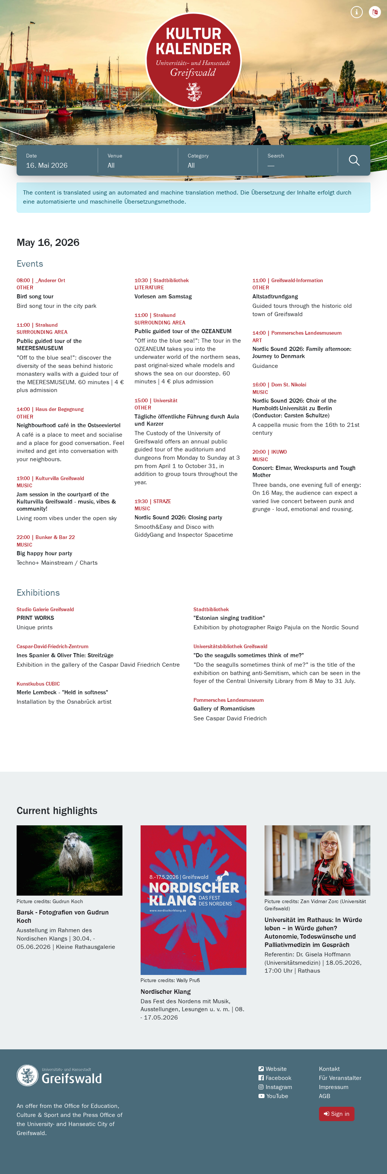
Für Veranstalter (340, 1078)
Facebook (275, 1078)
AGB (324, 1096)
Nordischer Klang (165, 992)
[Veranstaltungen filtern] (354, 160)
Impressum (333, 1087)
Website (273, 1069)
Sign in (337, 1114)
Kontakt (329, 1069)
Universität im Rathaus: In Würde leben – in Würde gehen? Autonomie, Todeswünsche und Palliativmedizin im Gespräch (313, 932)
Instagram (275, 1087)
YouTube (273, 1096)
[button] (375, 12)
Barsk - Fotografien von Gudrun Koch (63, 916)
